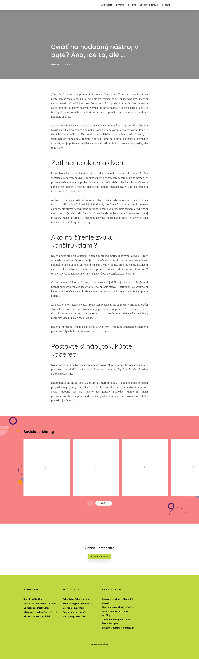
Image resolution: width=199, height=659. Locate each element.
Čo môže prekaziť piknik (36, 607)
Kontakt (166, 5)
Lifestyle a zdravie (149, 5)
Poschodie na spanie (73, 607)
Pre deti (132, 5)
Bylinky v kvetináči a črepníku (118, 627)
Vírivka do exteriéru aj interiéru (40, 603)
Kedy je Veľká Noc (32, 599)
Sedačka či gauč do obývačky (78, 603)
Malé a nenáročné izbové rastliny (115, 613)
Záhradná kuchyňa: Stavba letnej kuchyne (116, 621)
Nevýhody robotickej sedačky (117, 607)
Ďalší (103, 506)
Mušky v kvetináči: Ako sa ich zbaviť (117, 601)
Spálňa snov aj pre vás (74, 612)
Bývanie (120, 5)
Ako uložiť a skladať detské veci (40, 612)
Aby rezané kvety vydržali (37, 616)
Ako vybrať (106, 5)
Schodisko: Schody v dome (77, 599)
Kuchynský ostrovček (74, 616)
